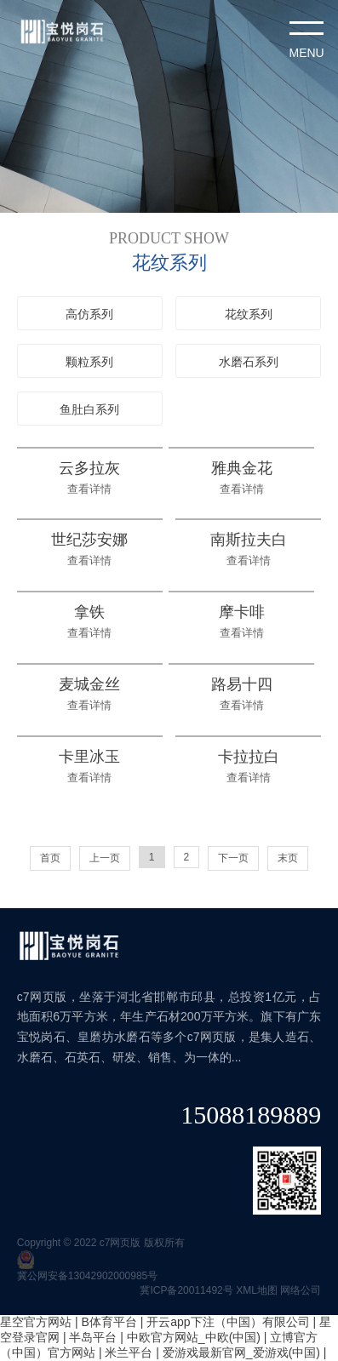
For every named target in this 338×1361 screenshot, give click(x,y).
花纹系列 (248, 314)
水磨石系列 (248, 362)
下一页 (233, 858)
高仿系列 (89, 314)
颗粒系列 (89, 362)
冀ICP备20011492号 (186, 1290)
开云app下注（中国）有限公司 (227, 1322)
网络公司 (300, 1290)
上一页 (104, 858)
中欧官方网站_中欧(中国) (194, 1337)
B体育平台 (108, 1322)
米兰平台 (128, 1352)
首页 (50, 858)
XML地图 (257, 1290)
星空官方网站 (36, 1322)
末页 (288, 858)
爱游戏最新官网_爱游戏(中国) (241, 1352)
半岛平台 (93, 1337)
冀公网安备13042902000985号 (87, 1276)
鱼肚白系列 (89, 409)
